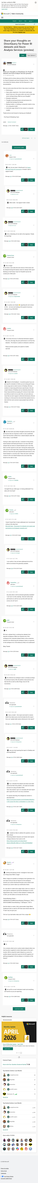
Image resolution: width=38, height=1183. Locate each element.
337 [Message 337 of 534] (10, 535)
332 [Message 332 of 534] (12, 757)
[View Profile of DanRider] (10, 977)
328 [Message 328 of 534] (8, 919)
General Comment (12, 121)
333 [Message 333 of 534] (12, 806)
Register (14, 21)
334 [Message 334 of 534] (12, 847)
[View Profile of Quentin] (9, 862)
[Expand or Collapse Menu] (2, 17)
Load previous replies (19, 147)
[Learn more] (8, 1048)
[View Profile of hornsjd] (11, 510)
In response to (15, 159)
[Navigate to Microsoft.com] (5, 14)
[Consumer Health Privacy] (19, 1178)
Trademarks (3, 1173)
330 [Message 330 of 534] (9, 688)
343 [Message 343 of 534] (9, 314)
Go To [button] (30, 21)
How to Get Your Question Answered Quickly (15, 1064)
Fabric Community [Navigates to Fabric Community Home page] (17, 14)
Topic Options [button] (31, 55)
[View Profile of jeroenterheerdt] (19, 190)
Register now (21, 32)
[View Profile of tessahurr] (14, 62)
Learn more (4, 9)
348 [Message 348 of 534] (12, 207)
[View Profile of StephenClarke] (10, 255)
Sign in (20, 21)
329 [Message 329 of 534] (8, 651)
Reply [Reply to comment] (31, 180)
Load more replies (19, 1009)
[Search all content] (25, 24)
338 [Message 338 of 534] (12, 568)
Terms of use (4, 1171)
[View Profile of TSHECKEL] (9, 421)
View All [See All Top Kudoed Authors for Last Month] (5, 1130)
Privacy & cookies (5, 1168)
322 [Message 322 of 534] (8, 963)
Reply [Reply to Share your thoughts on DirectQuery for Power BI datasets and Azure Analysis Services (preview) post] (31, 129)
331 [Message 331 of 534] (10, 724)
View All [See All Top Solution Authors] (5, 1097)
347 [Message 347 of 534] (10, 176)
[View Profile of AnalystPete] (13, 582)
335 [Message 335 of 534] (8, 462)
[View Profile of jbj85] (8, 620)
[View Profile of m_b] (10, 155)
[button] (22, 55)
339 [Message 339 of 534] (12, 605)
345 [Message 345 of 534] (9, 241)
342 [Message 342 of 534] (8, 278)
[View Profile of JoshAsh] (9, 328)
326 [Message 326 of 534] (9, 996)
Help (25, 21)
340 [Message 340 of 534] (8, 355)
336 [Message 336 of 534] (9, 495)
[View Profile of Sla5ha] (9, 476)
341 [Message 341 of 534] (9, 406)
